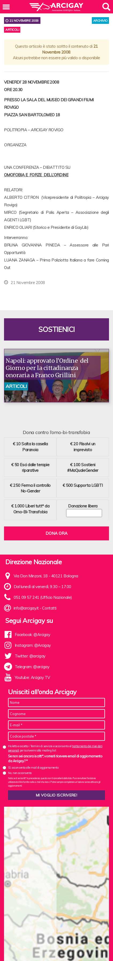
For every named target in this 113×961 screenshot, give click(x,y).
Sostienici (56, 329)
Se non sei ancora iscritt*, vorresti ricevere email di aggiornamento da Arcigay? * (55, 758)
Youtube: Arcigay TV (32, 677)
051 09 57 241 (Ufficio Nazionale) (43, 597)
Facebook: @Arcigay (32, 634)
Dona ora (56, 533)
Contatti (49, 608)
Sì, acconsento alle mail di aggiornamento (33, 767)
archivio (100, 20)
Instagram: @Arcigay (33, 645)
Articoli (12, 30)
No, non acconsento (20, 773)
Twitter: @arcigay (30, 656)
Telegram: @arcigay (32, 666)
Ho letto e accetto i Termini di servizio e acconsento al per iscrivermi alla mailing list (55, 748)
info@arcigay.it (26, 608)
